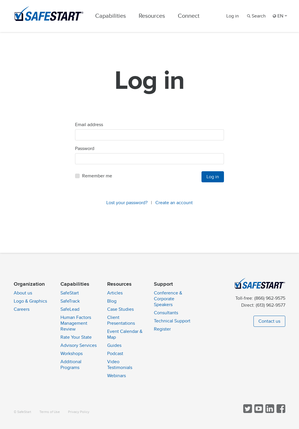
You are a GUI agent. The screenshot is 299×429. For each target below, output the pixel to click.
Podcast (115, 353)
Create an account (174, 203)
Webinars (116, 376)
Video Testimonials (119, 364)
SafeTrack (70, 301)
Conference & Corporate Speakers (168, 299)
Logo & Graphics (30, 301)
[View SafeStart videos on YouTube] (258, 412)
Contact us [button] (269, 321)
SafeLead (69, 309)
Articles (115, 293)
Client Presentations (121, 320)
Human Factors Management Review (75, 323)
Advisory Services (78, 345)
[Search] (256, 16)
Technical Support (172, 321)
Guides (114, 345)
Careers (21, 309)
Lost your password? (126, 203)
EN (280, 16)
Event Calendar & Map (124, 334)
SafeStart (69, 293)
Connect (188, 16)
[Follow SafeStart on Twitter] (247, 412)
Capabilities (110, 16)
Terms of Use (49, 412)
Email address (89, 125)
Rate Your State (76, 337)
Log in (232, 16)
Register (162, 329)
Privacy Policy (78, 412)
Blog (112, 301)
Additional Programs (70, 364)
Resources (152, 16)
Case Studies (120, 309)
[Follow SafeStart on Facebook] (280, 412)
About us (23, 293)
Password (84, 148)
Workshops (71, 353)
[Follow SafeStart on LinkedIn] (269, 412)
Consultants (166, 313)
